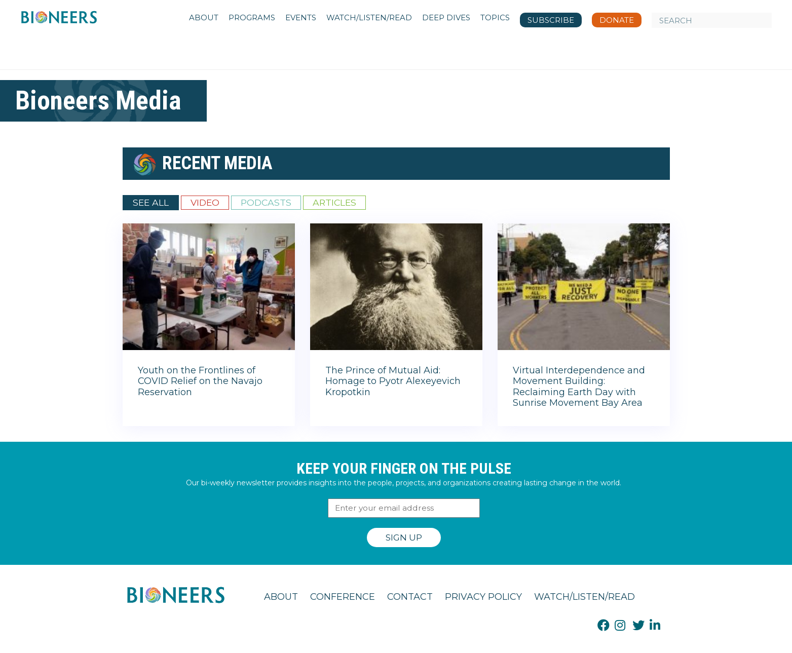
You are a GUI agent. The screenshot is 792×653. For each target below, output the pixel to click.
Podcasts (266, 202)
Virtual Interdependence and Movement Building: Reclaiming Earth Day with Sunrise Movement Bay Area (579, 387)
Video (205, 202)
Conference (342, 596)
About (281, 596)
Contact (410, 596)
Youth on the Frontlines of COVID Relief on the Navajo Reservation (200, 381)
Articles (334, 202)
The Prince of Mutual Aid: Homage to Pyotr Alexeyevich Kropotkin (393, 381)
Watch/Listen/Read (584, 596)
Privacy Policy (483, 596)
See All (151, 202)
